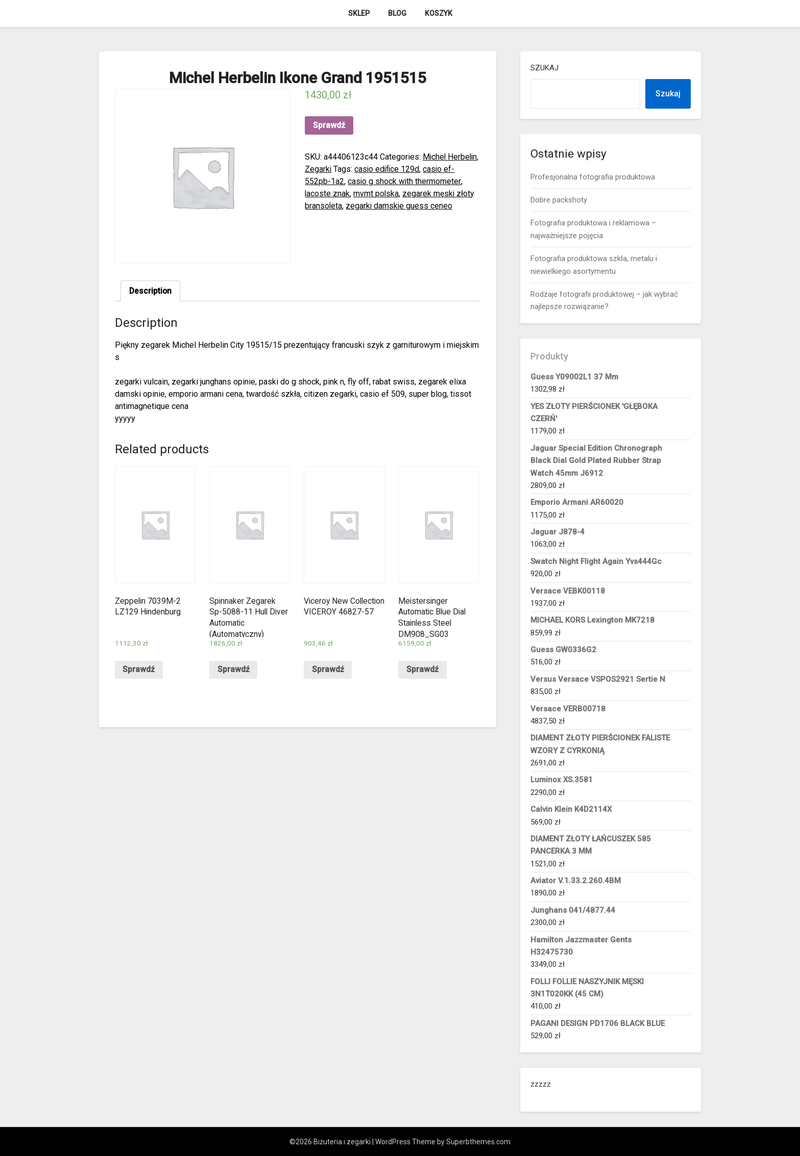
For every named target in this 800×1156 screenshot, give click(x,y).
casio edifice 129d (422, 169)
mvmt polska (377, 193)
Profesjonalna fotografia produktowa (592, 177)
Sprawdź (329, 125)
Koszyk (438, 13)
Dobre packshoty (558, 199)
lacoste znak (327, 193)
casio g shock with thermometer (415, 181)
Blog (397, 13)
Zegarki (352, 169)
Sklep (359, 13)
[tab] (150, 291)
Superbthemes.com (478, 1142)
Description (151, 291)
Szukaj (544, 67)
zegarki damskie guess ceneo (400, 206)
